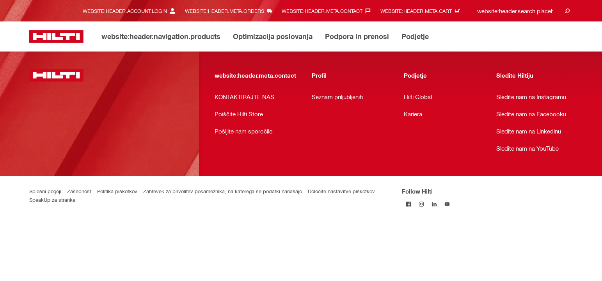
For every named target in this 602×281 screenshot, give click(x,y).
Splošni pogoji (45, 191)
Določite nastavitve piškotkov (341, 191)
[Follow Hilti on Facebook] (408, 203)
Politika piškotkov (117, 191)
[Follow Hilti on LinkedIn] (434, 203)
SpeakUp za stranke (52, 200)
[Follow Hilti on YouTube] (446, 203)
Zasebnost (79, 191)
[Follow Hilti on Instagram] (421, 203)
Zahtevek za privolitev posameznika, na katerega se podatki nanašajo (222, 191)
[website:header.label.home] (56, 36)
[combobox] (522, 10)
